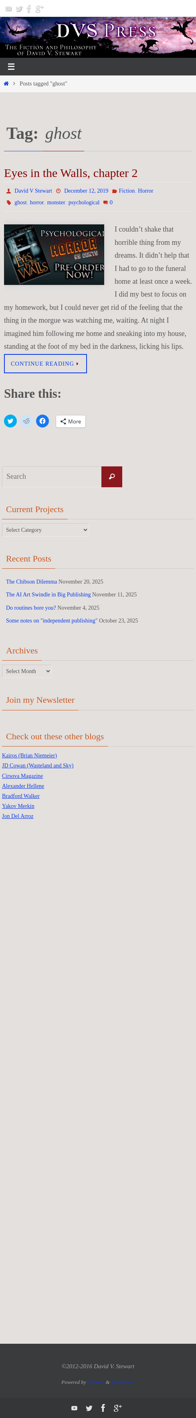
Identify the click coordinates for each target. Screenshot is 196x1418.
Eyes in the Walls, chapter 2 (71, 172)
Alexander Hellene (23, 786)
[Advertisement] (34, 954)
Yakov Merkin (18, 806)
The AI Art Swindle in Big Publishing (48, 595)
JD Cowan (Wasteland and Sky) (38, 766)
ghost (20, 202)
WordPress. (123, 1382)
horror (37, 202)
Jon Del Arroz (18, 816)
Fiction (127, 191)
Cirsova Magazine (22, 776)
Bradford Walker (21, 796)
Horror (145, 191)
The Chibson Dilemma (31, 582)
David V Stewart (33, 191)
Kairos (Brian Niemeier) (29, 756)
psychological (84, 202)
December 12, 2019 (86, 191)
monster (56, 202)
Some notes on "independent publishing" (51, 621)
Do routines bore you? (31, 608)
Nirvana (96, 1382)
